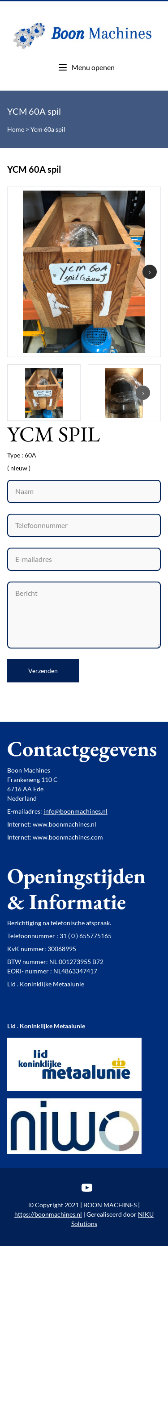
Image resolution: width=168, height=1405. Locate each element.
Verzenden (43, 670)
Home (15, 129)
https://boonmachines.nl (48, 1214)
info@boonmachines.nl (75, 811)
